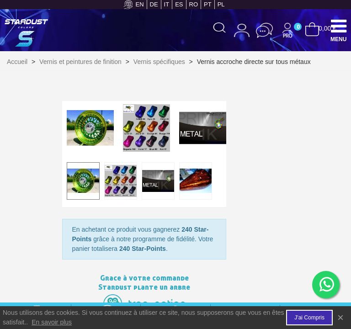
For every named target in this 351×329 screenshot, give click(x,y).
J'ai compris (309, 317)
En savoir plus (52, 322)
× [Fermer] (340, 317)
